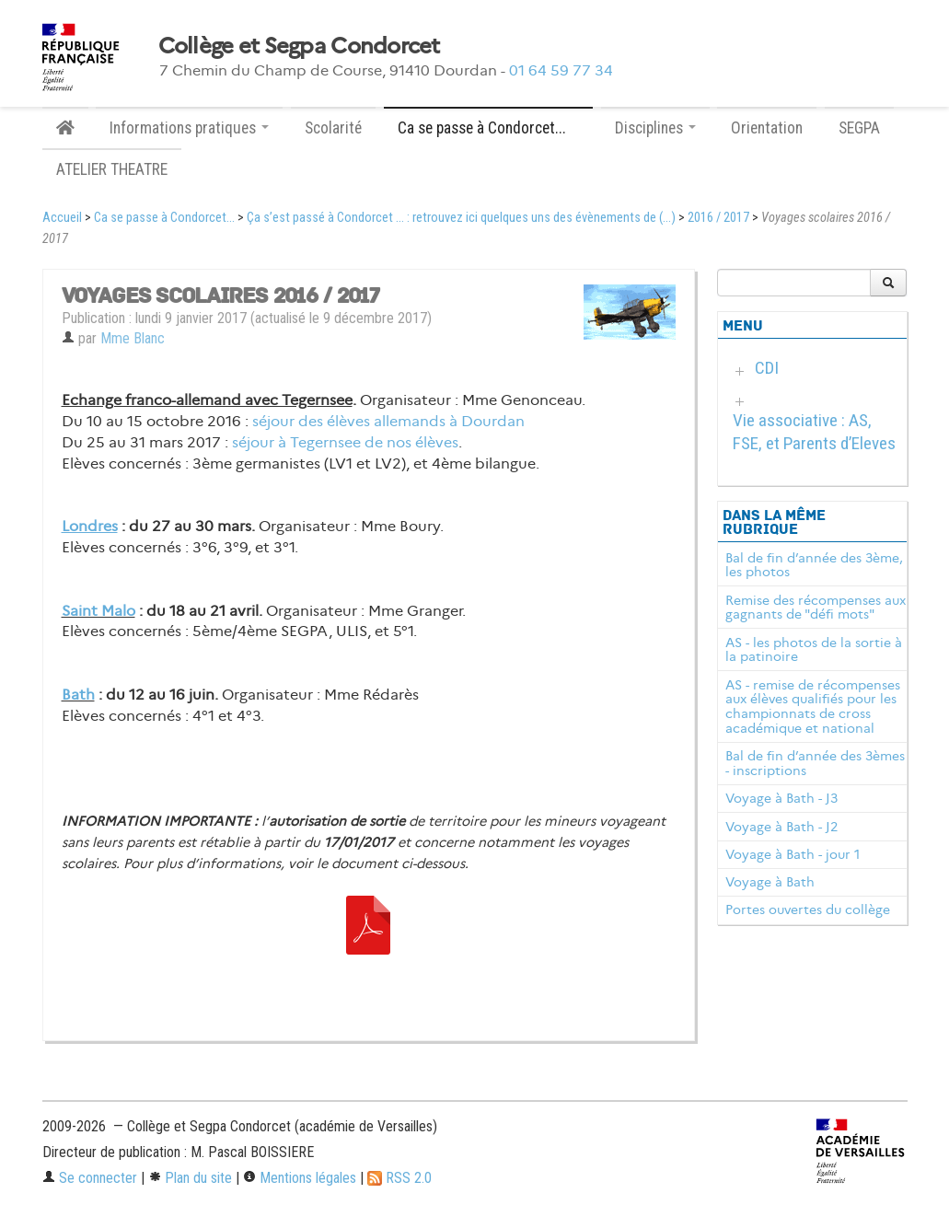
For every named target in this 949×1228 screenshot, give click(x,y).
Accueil (62, 218)
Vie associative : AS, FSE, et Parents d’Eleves (814, 432)
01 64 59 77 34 (561, 70)
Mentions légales (299, 1178)
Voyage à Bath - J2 (781, 826)
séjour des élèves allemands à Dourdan (388, 421)
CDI (767, 367)
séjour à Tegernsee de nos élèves (345, 442)
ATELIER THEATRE (112, 169)
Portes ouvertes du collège (807, 909)
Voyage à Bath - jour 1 (792, 854)
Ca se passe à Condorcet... (164, 218)
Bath (78, 694)
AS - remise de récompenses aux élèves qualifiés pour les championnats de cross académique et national (812, 706)
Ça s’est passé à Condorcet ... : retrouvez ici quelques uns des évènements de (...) (461, 218)
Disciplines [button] (655, 128)
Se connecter (89, 1178)
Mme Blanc (132, 338)
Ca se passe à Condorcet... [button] (488, 128)
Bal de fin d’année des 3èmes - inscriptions (815, 763)
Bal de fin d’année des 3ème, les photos (814, 565)
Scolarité (333, 128)
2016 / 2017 (718, 218)
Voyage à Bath (770, 882)
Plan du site (190, 1178)
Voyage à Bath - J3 (781, 798)
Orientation (767, 128)
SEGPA (859, 128)
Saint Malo (98, 611)
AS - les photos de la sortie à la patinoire (813, 650)
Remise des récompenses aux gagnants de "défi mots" (815, 607)
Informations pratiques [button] (189, 128)
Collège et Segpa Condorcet (299, 46)
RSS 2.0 (399, 1178)
